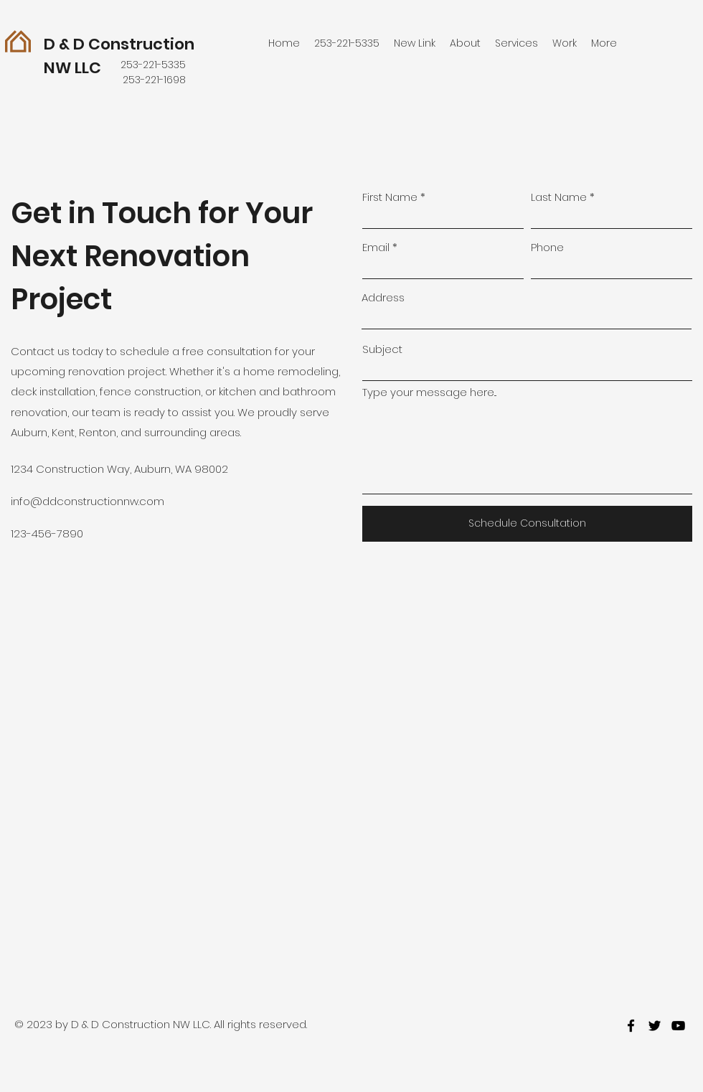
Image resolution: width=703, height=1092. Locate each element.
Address (383, 297)
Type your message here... (429, 392)
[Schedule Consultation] (527, 524)
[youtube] (678, 1025)
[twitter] (654, 1025)
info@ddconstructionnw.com (87, 501)
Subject (382, 349)
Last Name (559, 197)
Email (376, 247)
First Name (389, 197)
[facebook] (631, 1025)
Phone (547, 247)
